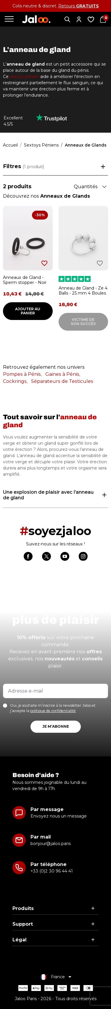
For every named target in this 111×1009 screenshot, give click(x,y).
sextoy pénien (24, 76)
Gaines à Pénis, (62, 374)
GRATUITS (87, 6)
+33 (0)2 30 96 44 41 (51, 871)
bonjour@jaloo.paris (50, 843)
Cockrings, (15, 381)
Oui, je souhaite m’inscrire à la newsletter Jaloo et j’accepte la (53, 708)
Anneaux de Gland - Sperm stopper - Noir (24, 280)
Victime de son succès (83, 321)
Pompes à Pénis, (22, 374)
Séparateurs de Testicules (62, 381)
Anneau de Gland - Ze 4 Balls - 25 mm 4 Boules (83, 290)
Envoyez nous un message (58, 816)
